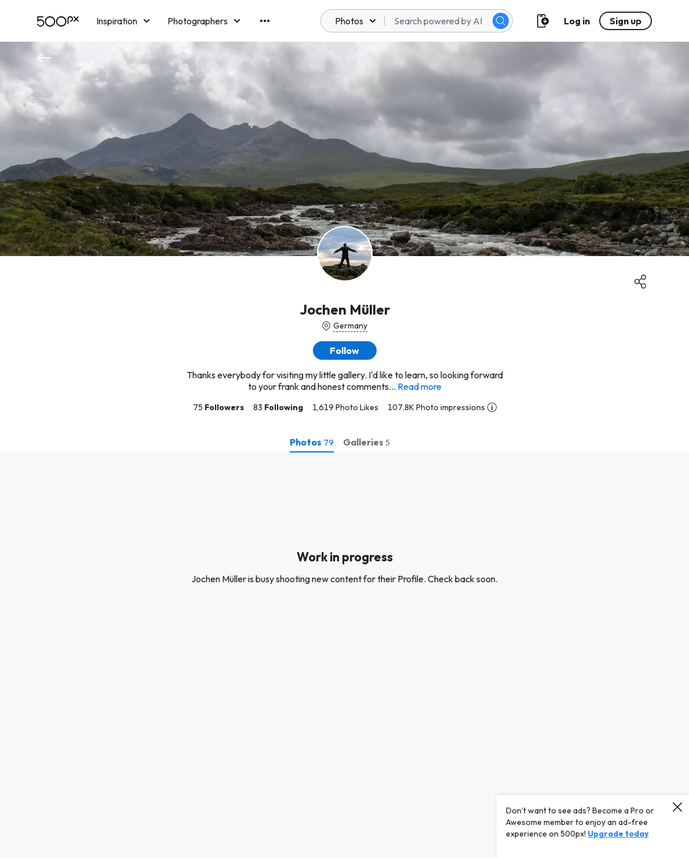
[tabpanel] (344, 655)
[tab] (311, 442)
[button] (345, 350)
